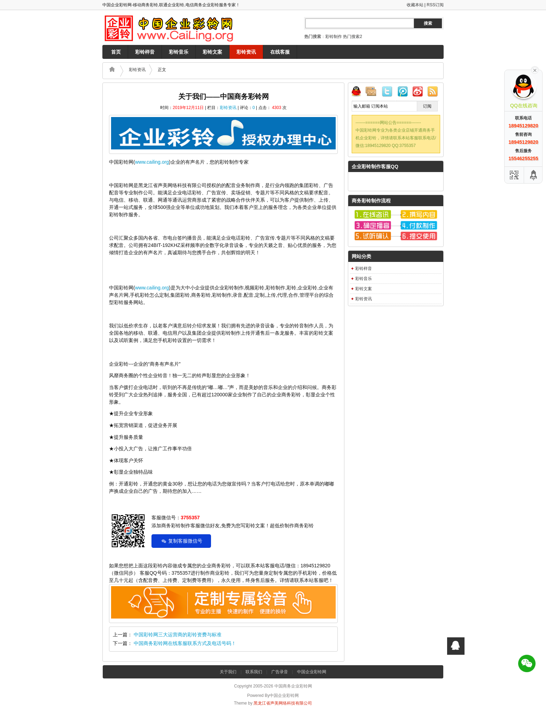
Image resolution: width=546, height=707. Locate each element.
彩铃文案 (212, 52)
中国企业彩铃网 (311, 671)
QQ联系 (359, 93)
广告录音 (279, 671)
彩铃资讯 (246, 52)
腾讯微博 (403, 93)
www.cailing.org (152, 162)
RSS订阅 (435, 4)
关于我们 (228, 671)
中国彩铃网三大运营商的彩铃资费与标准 (177, 634)
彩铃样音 (145, 52)
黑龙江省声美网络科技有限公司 (283, 703)
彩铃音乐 (178, 52)
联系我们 (253, 671)
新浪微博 (417, 93)
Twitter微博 (388, 93)
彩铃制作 (333, 36)
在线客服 (280, 52)
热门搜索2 (352, 36)
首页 (116, 52)
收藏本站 (415, 4)
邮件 (374, 93)
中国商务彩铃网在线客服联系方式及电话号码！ (185, 643)
